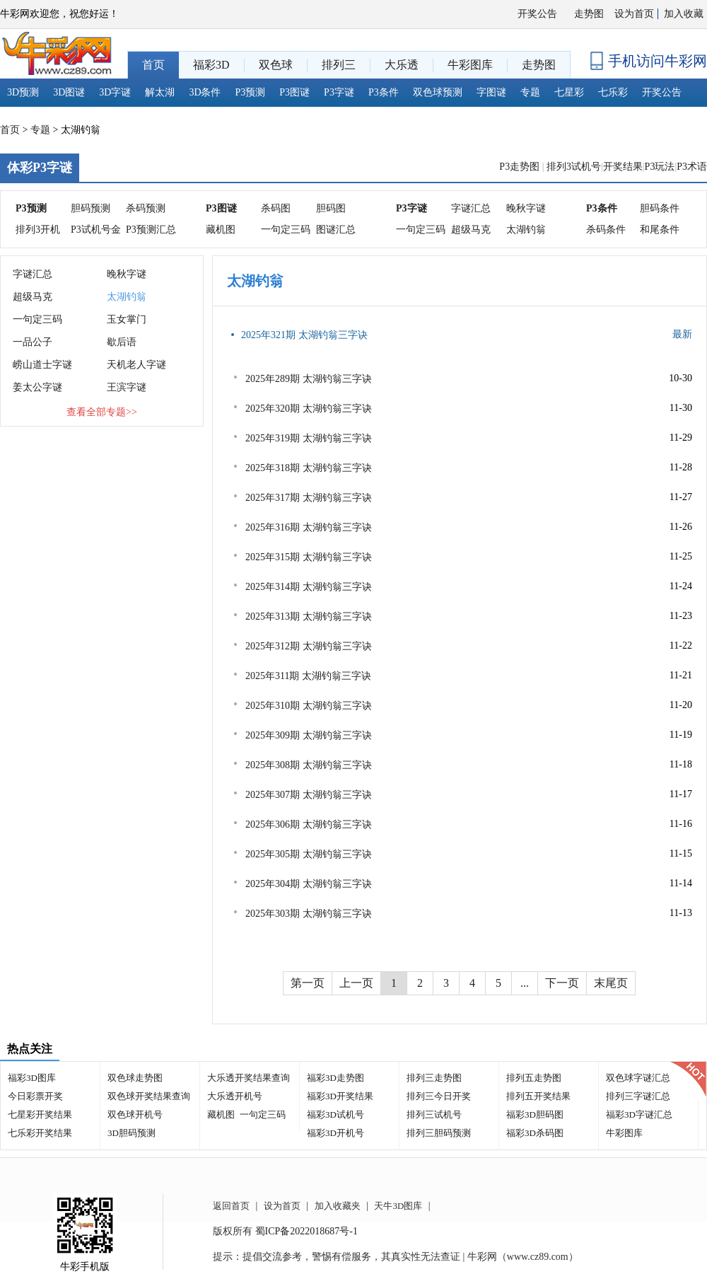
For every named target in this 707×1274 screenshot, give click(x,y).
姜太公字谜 (37, 387)
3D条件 (205, 92)
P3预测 (250, 92)
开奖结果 (623, 166)
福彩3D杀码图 (534, 1133)
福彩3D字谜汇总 (639, 1114)
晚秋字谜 (526, 208)
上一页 (356, 983)
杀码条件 (606, 229)
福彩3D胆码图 (534, 1114)
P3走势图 (520, 166)
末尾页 (611, 983)
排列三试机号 (434, 1114)
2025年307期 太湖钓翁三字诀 (308, 794)
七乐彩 (613, 92)
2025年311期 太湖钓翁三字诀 (308, 676)
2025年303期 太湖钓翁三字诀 (308, 913)
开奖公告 (537, 13)
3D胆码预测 (131, 1133)
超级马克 (471, 229)
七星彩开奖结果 (40, 1114)
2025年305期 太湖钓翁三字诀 (308, 854)
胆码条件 (659, 208)
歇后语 (121, 342)
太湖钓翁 (526, 229)
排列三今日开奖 (439, 1096)
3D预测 (23, 92)
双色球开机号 (135, 1114)
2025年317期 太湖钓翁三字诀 (308, 497)
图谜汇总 (336, 229)
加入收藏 (683, 13)
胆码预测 (90, 208)
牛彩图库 (624, 1133)
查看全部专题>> (101, 412)
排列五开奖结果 (538, 1096)
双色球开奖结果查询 (148, 1096)
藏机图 (220, 229)
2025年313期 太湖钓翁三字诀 (308, 616)
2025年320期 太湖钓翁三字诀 (308, 408)
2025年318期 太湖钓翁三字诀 (308, 468)
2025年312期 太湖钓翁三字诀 (308, 646)
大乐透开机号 (234, 1096)
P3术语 (692, 166)
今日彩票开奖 (35, 1096)
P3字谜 (339, 92)
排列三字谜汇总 (638, 1096)
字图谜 (491, 92)
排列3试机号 (574, 166)
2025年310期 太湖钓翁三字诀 (308, 705)
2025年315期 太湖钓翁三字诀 (308, 557)
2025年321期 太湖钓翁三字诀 (304, 335)
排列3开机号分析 (38, 232)
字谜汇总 (471, 208)
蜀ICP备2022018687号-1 (306, 1231)
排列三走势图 (434, 1077)
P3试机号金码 (96, 232)
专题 (530, 92)
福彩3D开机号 (335, 1133)
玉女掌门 (126, 319)
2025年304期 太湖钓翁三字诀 (308, 884)
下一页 (562, 983)
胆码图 (331, 208)
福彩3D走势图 (335, 1077)
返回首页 (231, 1205)
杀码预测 (145, 208)
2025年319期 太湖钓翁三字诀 (308, 438)
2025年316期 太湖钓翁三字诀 (308, 527)
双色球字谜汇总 (638, 1077)
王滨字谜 (126, 387)
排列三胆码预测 (439, 1133)
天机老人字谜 (136, 364)
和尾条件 (659, 229)
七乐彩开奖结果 (40, 1133)
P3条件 (383, 92)
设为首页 (634, 13)
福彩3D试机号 (335, 1114)
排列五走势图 (533, 1077)
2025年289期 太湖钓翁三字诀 (308, 378)
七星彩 (569, 92)
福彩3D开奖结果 (340, 1096)
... (524, 983)
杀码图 (276, 208)
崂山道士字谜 (42, 364)
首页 (10, 129)
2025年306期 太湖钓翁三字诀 (308, 824)
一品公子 (32, 342)
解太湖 (160, 92)
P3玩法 (660, 166)
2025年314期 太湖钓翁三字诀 (308, 586)
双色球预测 (437, 92)
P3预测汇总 (151, 229)
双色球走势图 (135, 1077)
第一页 (308, 983)
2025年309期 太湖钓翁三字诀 (308, 735)
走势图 (589, 13)
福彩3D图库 (32, 1077)
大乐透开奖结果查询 (248, 1077)
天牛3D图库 (398, 1205)
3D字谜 (115, 92)
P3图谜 (294, 92)
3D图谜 (69, 92)
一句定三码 (285, 229)
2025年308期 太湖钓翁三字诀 (308, 765)
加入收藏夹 (338, 1205)
